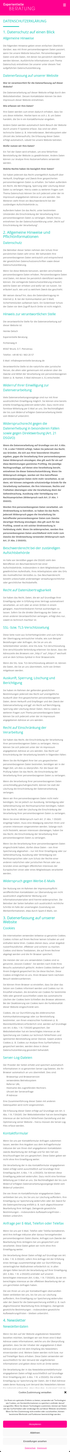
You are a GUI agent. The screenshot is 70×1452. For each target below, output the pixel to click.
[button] (65, 1392)
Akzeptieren (35, 1424)
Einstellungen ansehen (35, 1441)
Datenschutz (30, 1448)
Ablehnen (35, 1432)
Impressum (42, 1448)
